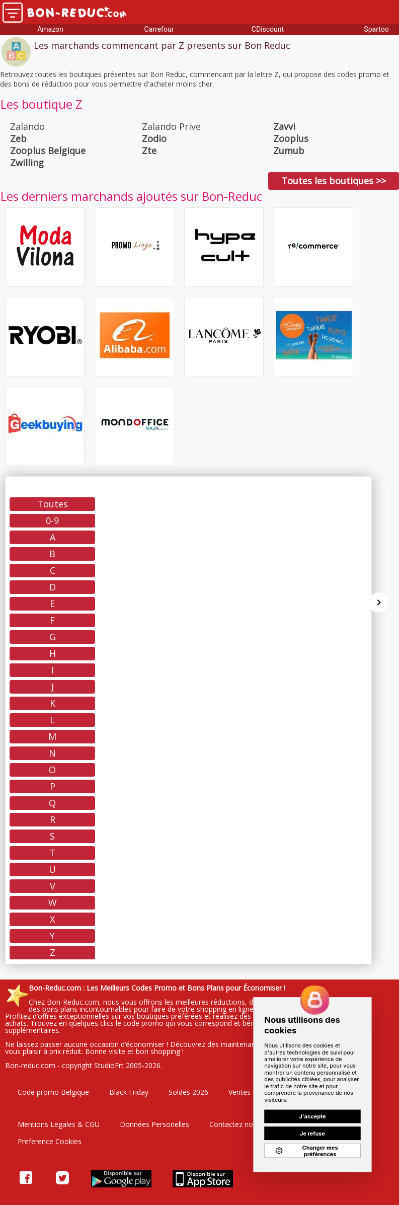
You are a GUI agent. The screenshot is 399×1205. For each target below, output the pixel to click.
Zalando (27, 126)
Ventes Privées (252, 1092)
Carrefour (159, 29)
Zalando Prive (171, 126)
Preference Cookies (50, 1141)
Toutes (52, 504)
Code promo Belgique (53, 1092)
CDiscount (268, 29)
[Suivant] (379, 602)
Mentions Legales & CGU (59, 1124)
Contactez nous (235, 1124)
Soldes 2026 (188, 1092)
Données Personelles (154, 1124)
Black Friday (128, 1092)
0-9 (52, 520)
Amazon (50, 29)
